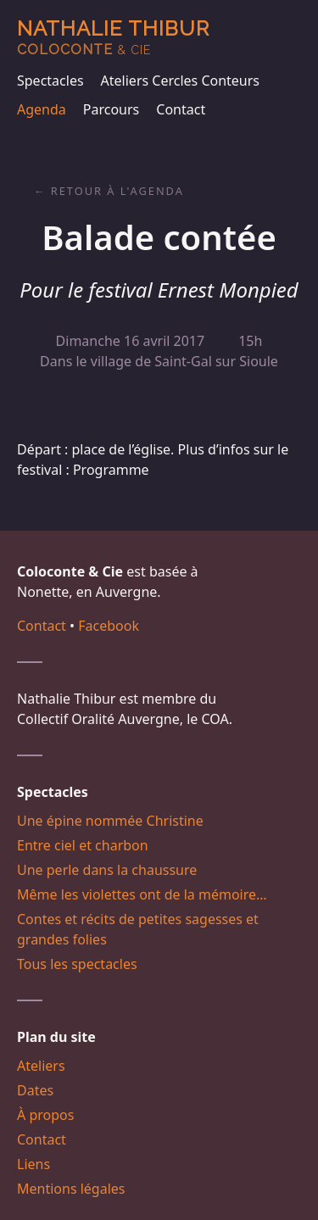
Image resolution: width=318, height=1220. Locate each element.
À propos (45, 1115)
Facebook (108, 625)
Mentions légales (71, 1188)
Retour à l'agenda (117, 190)
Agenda (41, 109)
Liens (33, 1164)
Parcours (111, 109)
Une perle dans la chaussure (107, 870)
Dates (35, 1090)
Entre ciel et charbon (82, 845)
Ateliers (41, 1065)
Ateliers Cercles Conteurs (180, 80)
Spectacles (50, 80)
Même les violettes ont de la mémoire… (142, 894)
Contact (180, 109)
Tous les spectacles (77, 964)
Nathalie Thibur (113, 37)
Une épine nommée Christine (110, 820)
